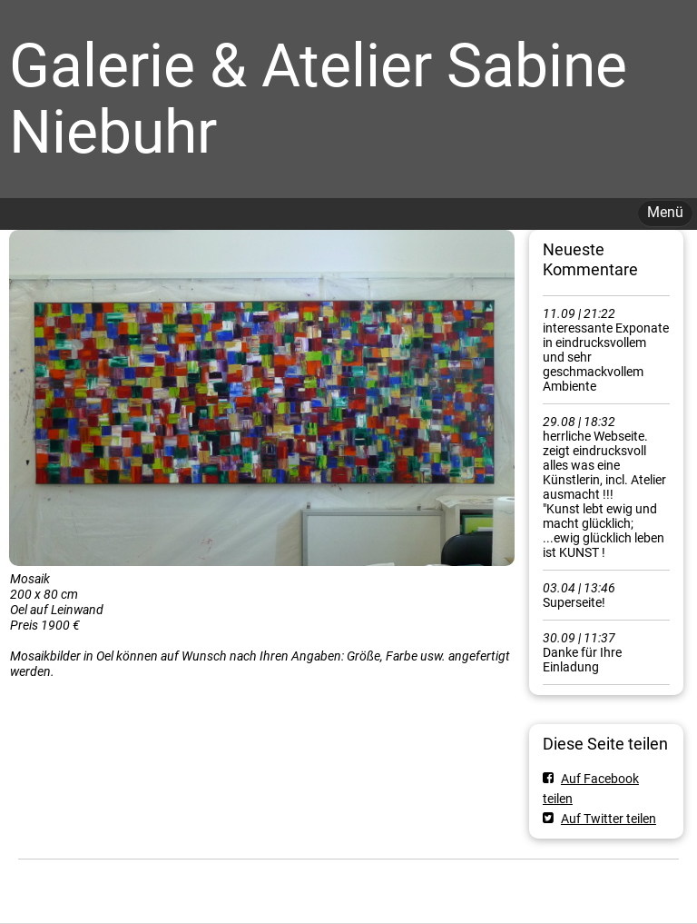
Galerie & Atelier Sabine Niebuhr (318, 99)
